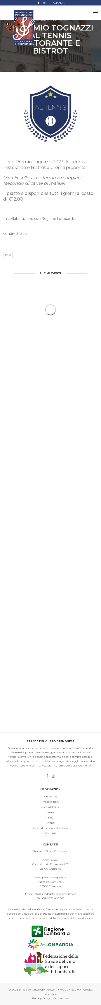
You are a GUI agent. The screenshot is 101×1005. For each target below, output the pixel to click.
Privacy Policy (41, 998)
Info (8, 254)
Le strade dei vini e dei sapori (50, 828)
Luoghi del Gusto (50, 807)
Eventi (51, 822)
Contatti (50, 833)
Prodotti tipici (50, 801)
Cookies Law (61, 998)
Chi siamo (50, 796)
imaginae (51, 994)
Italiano (57, 2)
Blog (51, 817)
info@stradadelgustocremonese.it (55, 894)
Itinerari (51, 812)
